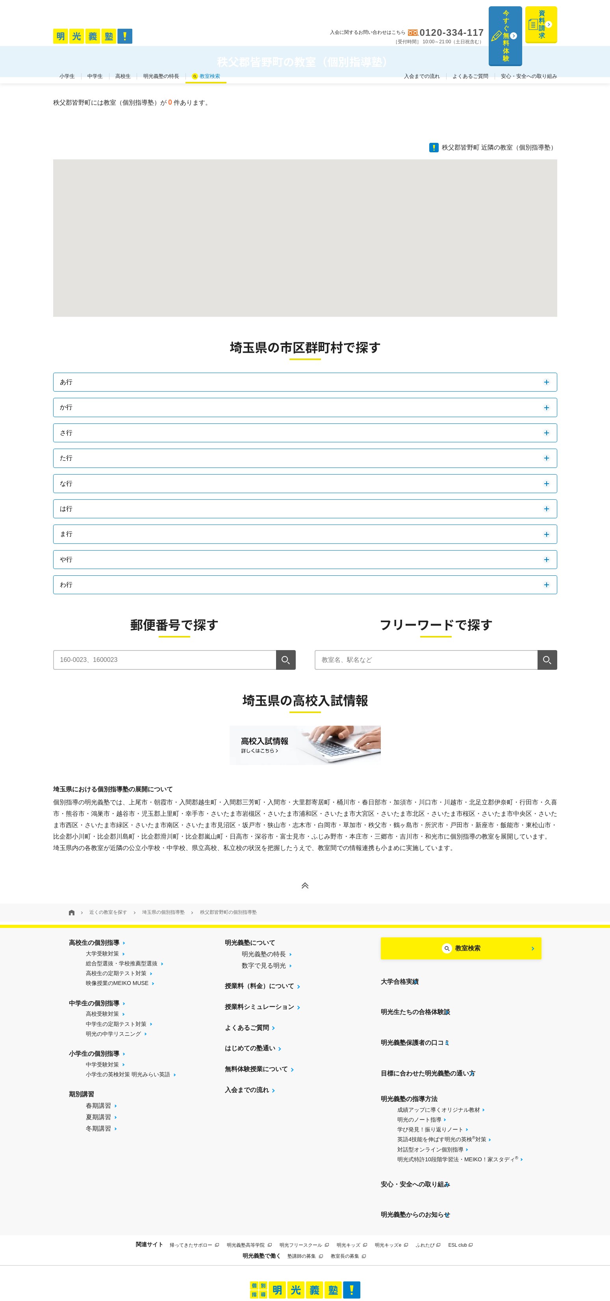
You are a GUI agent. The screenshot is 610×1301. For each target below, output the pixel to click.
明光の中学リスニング (113, 1034)
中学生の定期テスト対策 (116, 1024)
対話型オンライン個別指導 (430, 1110)
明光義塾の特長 (161, 39)
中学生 (95, 39)
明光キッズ (352, 1186)
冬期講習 (98, 1128)
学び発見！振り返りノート (430, 1090)
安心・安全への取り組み (529, 39)
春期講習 (98, 1105)
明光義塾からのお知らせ (415, 1160)
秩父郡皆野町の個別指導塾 (228, 912)
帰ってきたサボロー (194, 1186)
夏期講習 (98, 1117)
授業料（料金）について (259, 986)
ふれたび (428, 1186)
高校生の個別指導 (94, 942)
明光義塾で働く (262, 1197)
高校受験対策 (102, 1014)
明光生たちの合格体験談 (415, 997)
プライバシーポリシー (296, 1266)
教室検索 (210, 39)
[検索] (286, 660)
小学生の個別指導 (94, 1053)
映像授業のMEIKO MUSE (117, 983)
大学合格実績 (400, 976)
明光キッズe (391, 1186)
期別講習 (81, 1094)
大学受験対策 (102, 953)
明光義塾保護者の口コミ (415, 1018)
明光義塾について (250, 942)
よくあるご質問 (470, 39)
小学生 (67, 39)
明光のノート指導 (419, 1080)
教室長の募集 (348, 1197)
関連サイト (149, 1186)
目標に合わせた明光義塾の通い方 (428, 1038)
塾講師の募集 (305, 1197)
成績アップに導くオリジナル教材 (438, 1070)
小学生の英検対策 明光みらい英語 (128, 1074)
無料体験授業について (256, 1069)
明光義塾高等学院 (249, 1186)
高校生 (123, 39)
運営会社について (354, 1266)
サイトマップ (246, 1266)
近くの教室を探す (108, 912)
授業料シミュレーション (259, 1006)
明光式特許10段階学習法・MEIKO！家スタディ (457, 1119)
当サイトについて (200, 1266)
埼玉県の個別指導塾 (163, 912)
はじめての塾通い (250, 1048)
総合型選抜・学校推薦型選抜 (122, 963)
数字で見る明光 (264, 965)
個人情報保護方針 (410, 1266)
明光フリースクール (304, 1186)
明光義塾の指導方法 (409, 1059)
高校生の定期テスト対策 (116, 973)
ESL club (460, 1186)
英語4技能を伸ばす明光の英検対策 (441, 1099)
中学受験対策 (102, 1064)
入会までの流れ (422, 39)
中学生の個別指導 (94, 1003)
